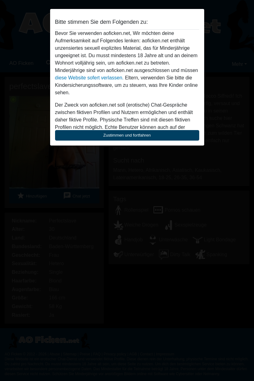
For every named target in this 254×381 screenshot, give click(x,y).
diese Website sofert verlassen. (89, 77)
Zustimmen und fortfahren (127, 135)
